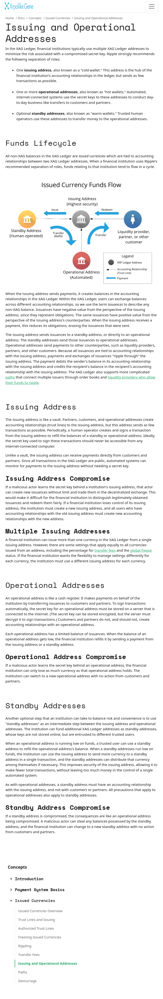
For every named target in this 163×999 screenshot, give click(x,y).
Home (9, 18)
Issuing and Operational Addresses (47, 963)
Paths (22, 972)
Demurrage (27, 981)
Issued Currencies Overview (40, 911)
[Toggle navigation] (151, 6)
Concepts (35, 18)
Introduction (29, 879)
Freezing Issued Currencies (39, 937)
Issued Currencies (58, 18)
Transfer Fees (29, 954)
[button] (11, 878)
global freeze (141, 550)
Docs (21, 18)
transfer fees (105, 550)
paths (10, 377)
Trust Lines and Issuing (36, 919)
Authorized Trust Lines (36, 928)
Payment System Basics (40, 890)
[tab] (78, 878)
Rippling (24, 946)
